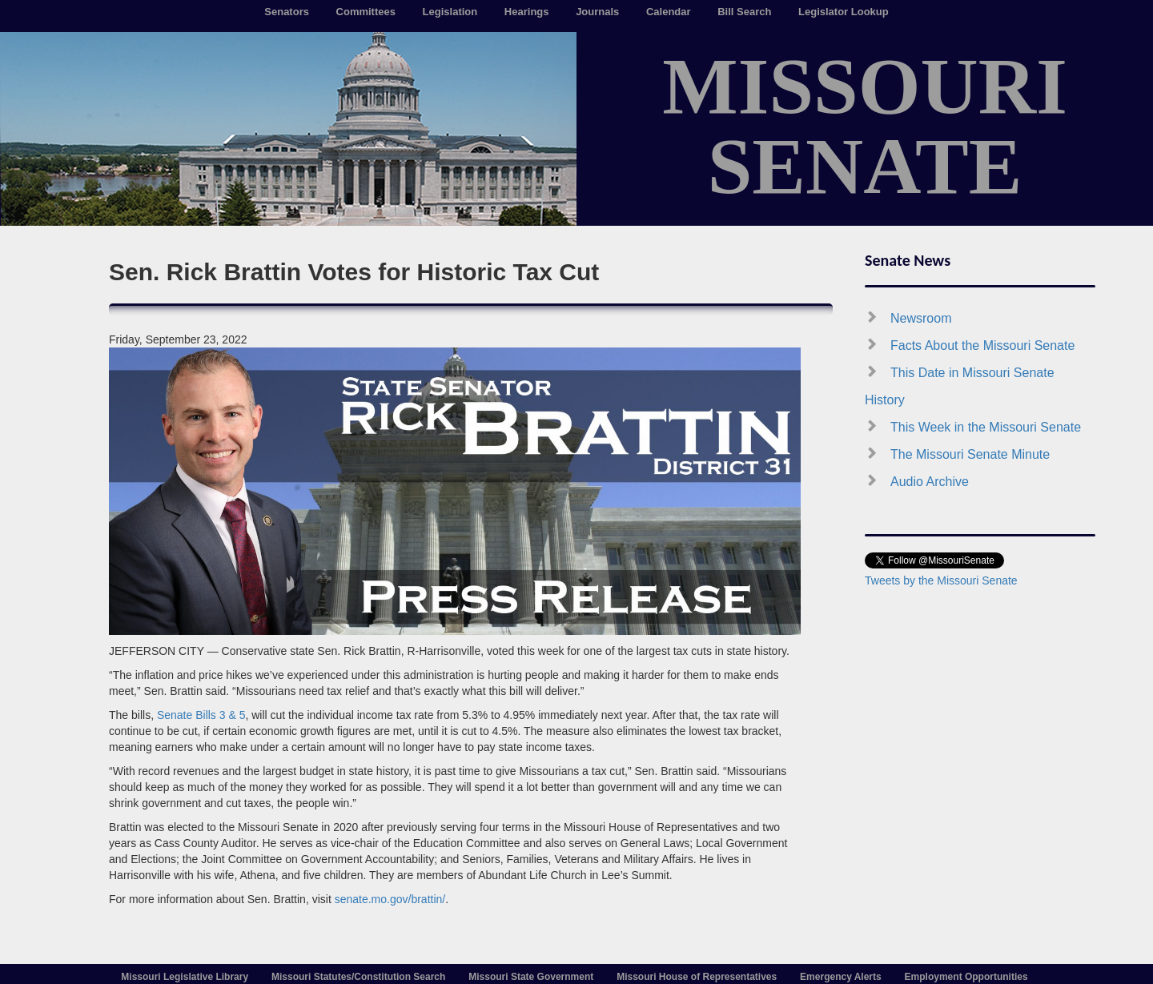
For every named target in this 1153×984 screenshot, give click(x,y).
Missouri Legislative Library (184, 976)
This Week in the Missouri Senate (985, 427)
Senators (286, 12)
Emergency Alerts (841, 976)
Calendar (668, 12)
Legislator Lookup (843, 12)
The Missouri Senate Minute (970, 454)
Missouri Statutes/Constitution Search (358, 976)
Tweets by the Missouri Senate (941, 580)
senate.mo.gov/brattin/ (390, 899)
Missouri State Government (530, 976)
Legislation (450, 12)
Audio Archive (929, 481)
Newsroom (920, 318)
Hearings (526, 12)
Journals (597, 12)
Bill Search (744, 12)
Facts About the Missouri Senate (982, 345)
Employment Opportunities (966, 976)
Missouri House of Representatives (697, 976)
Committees (366, 12)
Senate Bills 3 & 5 (201, 715)
